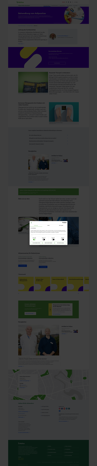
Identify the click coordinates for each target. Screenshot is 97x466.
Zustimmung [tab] (36, 225)
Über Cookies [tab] (61, 225)
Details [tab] (48, 225)
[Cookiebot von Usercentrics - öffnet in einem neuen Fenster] (62, 222)
